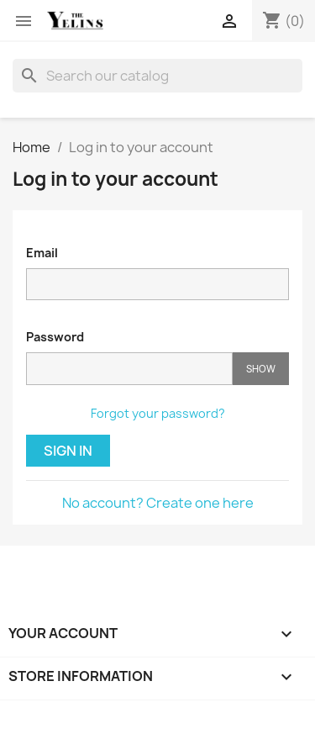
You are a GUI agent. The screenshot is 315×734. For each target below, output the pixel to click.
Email (42, 253)
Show (261, 368)
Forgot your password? (158, 413)
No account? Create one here (158, 503)
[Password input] (129, 368)
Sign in (68, 450)
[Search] (157, 75)
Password (55, 337)
